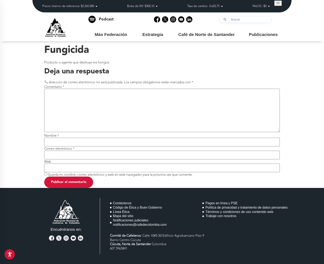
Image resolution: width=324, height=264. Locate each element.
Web (47, 161)
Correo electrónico (59, 148)
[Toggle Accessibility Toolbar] (9, 254)
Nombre (51, 135)
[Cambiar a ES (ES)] (278, 3)
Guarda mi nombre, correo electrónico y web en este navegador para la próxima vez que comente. (120, 174)
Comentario (54, 86)
